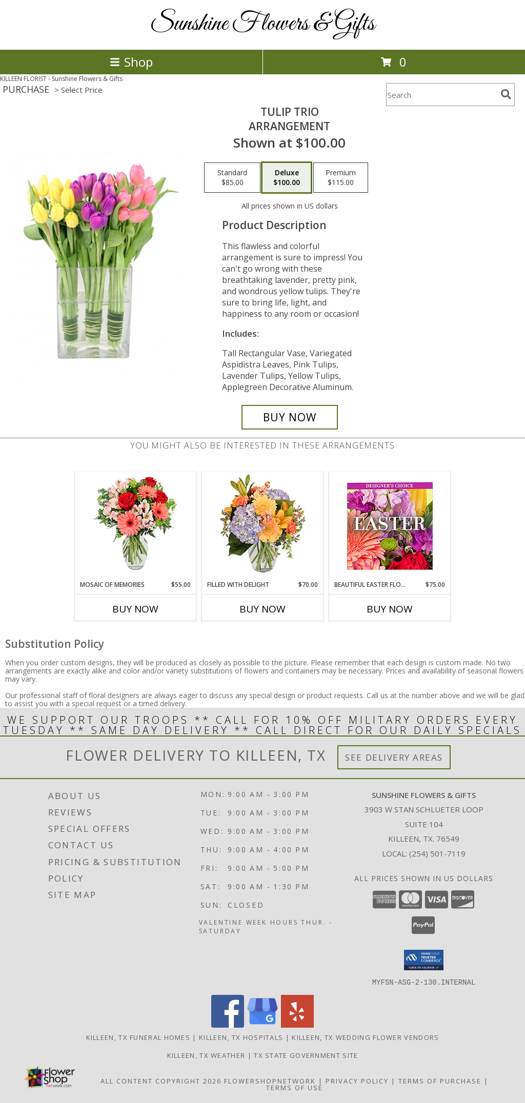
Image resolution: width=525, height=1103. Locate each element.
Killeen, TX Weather (206, 1054)
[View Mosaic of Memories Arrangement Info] (135, 526)
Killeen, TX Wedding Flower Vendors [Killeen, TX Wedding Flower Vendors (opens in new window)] (365, 1036)
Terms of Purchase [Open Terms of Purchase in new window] (439, 1080)
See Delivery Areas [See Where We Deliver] (394, 757)
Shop (131, 61)
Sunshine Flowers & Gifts (262, 24)
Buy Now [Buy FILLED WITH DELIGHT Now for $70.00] (262, 609)
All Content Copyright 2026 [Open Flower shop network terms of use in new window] (160, 1080)
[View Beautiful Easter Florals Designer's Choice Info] (390, 526)
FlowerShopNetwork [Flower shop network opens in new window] (270, 1080)
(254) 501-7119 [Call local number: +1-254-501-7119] (437, 853)
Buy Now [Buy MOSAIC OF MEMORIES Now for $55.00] (135, 609)
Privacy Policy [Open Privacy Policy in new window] (357, 1080)
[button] (423, 960)
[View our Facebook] (227, 1024)
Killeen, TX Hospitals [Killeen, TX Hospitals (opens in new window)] (241, 1036)
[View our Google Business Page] (262, 1024)
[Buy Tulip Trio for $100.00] (289, 417)
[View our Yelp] (297, 1024)
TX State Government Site (306, 1054)
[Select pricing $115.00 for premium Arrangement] (341, 178)
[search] (506, 94)
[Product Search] (441, 95)
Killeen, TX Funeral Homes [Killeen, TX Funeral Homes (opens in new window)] (138, 1036)
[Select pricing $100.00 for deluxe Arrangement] (286, 178)
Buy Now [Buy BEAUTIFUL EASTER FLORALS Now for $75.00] (390, 609)
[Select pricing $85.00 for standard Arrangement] (232, 178)
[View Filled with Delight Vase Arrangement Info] (263, 526)
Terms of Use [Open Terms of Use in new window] (294, 1087)
